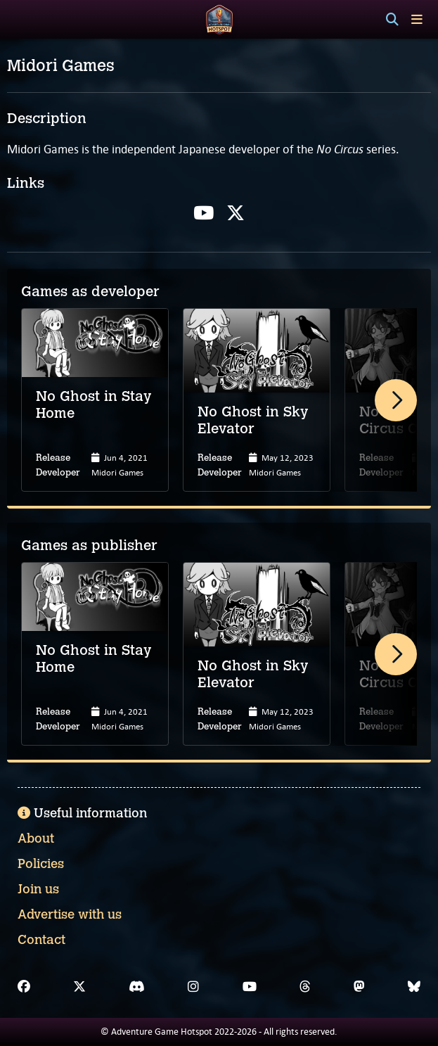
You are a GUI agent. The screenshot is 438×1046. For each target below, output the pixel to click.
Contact (41, 940)
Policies (41, 864)
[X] (79, 987)
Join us (38, 889)
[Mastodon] (359, 987)
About (36, 838)
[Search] (392, 20)
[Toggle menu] (417, 19)
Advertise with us (70, 914)
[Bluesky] (414, 987)
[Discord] (137, 987)
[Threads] (305, 987)
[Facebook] (24, 987)
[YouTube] (250, 987)
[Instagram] (193, 987)
